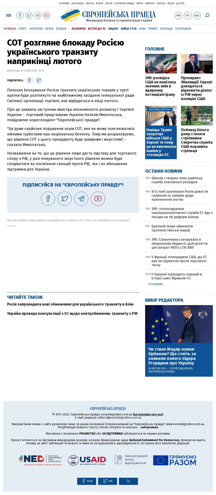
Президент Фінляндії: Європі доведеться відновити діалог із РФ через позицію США (196, 88)
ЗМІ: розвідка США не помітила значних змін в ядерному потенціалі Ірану (160, 86)
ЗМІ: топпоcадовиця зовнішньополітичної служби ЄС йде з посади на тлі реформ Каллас (182, 213)
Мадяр (113, 29)
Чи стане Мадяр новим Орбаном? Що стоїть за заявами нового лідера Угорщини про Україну (172, 356)
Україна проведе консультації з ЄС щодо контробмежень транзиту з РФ (72, 313)
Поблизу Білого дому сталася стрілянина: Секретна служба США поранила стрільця (197, 140)
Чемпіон (149, 3)
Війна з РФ (129, 29)
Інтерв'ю (36, 29)
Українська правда (43, 3)
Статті (22, 29)
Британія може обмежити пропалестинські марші (172, 228)
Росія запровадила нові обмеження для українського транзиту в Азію (70, 304)
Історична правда (124, 3)
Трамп (152, 29)
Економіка (78, 3)
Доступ (180, 3)
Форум (99, 3)
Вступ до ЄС (97, 29)
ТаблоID (161, 3)
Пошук (61, 29)
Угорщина (183, 29)
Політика (64, 3)
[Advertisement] (73, 256)
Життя (139, 3)
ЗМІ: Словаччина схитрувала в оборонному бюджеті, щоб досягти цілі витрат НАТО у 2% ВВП (179, 243)
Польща (166, 29)
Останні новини (163, 171)
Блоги (108, 3)
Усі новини (155, 284)
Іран (142, 29)
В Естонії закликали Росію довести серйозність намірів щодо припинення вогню (179, 195)
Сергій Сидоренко (181, 368)
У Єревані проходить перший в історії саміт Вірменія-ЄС (176, 276)
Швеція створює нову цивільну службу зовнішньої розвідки (176, 180)
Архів (49, 29)
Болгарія (78, 29)
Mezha (170, 3)
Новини (10, 29)
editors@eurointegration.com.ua (119, 417)
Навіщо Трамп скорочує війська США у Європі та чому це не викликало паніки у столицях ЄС (161, 142)
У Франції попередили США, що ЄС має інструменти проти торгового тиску (179, 261)
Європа (90, 3)
